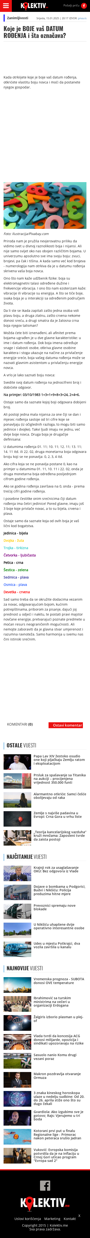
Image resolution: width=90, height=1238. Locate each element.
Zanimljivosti (17, 18)
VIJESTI (27, 856)
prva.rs (82, 18)
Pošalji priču (71, 5)
